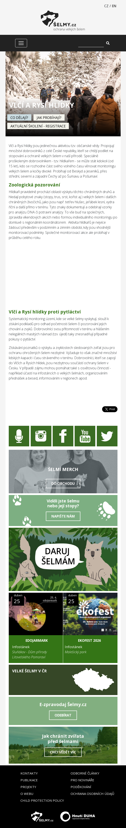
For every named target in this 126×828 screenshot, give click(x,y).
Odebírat (63, 715)
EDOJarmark (37, 640)
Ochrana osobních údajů (92, 793)
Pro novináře (82, 780)
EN (114, 6)
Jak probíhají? (49, 117)
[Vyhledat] (91, 43)
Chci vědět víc (63, 752)
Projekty (28, 787)
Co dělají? (19, 117)
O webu (26, 793)
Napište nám (63, 516)
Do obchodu (63, 483)
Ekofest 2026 (89, 640)
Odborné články (85, 773)
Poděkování (81, 787)
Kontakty (29, 773)
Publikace (29, 780)
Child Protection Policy (42, 800)
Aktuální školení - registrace (38, 126)
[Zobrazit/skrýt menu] (21, 43)
